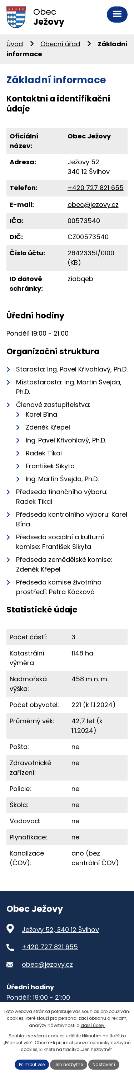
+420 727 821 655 (96, 187)
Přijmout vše (32, 1064)
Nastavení (104, 1064)
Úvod (14, 43)
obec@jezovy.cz (93, 204)
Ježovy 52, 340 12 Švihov (60, 929)
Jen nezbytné (68, 1064)
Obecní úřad (60, 43)
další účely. (93, 1025)
